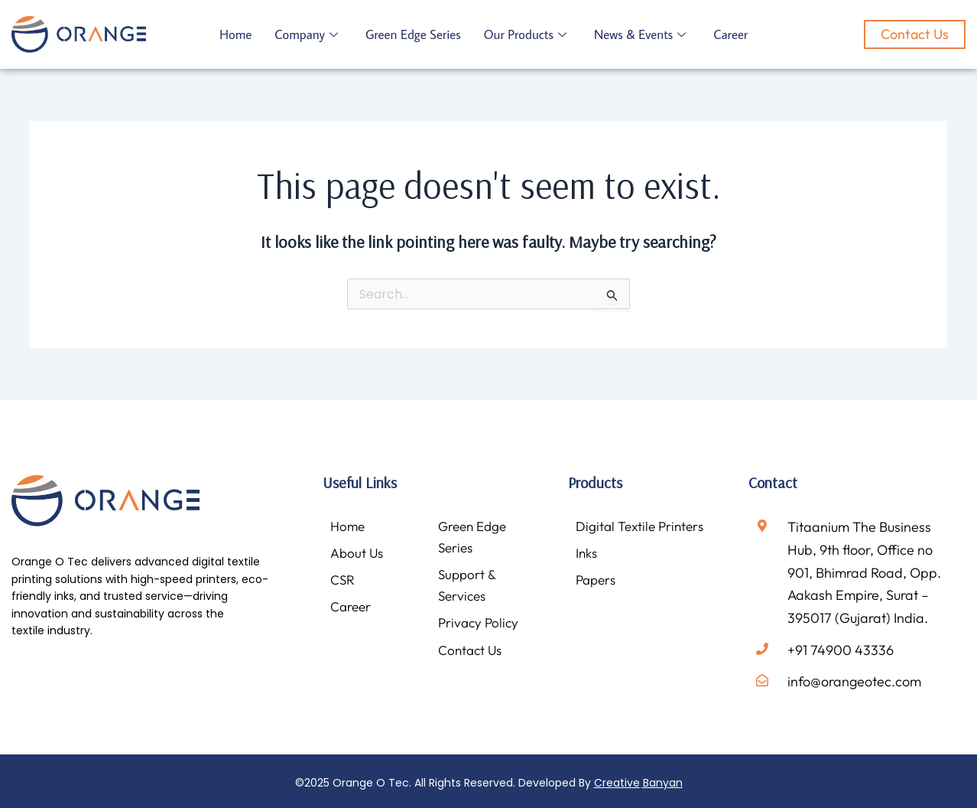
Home (235, 34)
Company (307, 34)
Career (734, 34)
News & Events (642, 34)
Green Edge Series (414, 34)
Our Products (527, 34)
